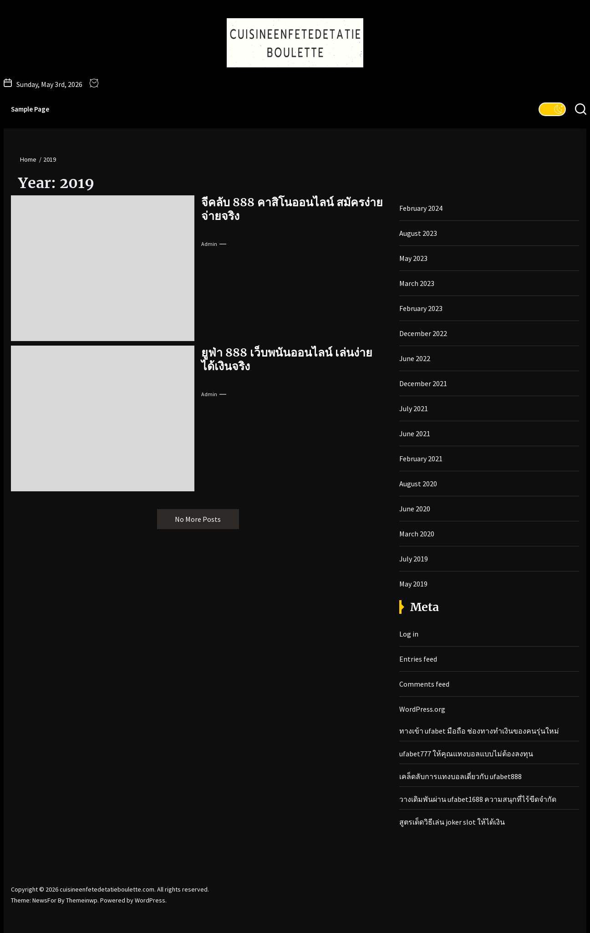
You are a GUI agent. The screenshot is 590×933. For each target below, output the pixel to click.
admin (209, 243)
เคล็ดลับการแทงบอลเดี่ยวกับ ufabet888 (460, 776)
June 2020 (414, 508)
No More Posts (198, 519)
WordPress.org (422, 709)
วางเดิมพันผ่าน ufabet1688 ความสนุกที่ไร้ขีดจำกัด (477, 799)
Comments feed (424, 683)
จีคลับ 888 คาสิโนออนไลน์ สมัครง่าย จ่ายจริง (292, 209)
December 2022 (423, 333)
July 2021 (413, 408)
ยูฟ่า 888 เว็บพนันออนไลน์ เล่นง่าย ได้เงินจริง (286, 359)
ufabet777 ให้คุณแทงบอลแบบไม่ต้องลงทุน (466, 753)
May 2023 (413, 258)
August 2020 (418, 483)
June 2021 (414, 433)
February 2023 (420, 308)
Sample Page (30, 109)
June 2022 (414, 358)
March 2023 (416, 283)
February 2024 (420, 208)
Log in (408, 633)
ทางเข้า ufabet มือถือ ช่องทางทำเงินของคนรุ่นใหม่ (479, 730)
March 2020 (416, 533)
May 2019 (413, 583)
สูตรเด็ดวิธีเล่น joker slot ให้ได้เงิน (452, 821)
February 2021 (420, 458)
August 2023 (418, 233)
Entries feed (418, 658)
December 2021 (423, 383)
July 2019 (413, 558)
